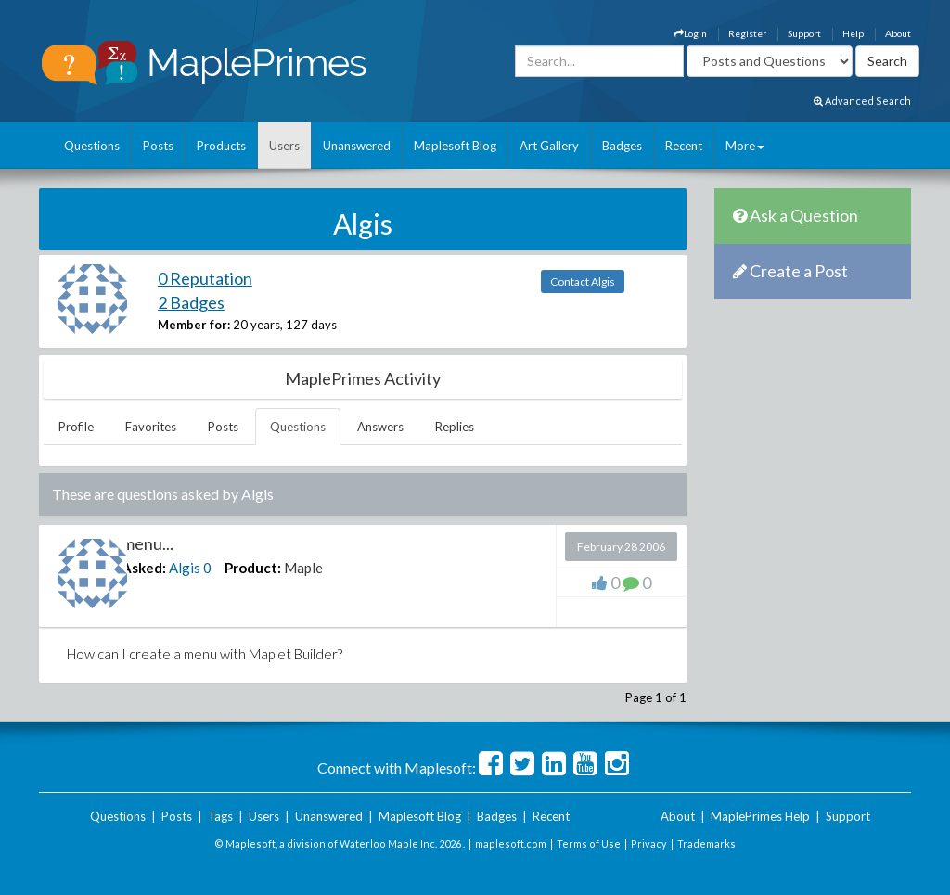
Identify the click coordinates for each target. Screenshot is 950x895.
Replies (454, 426)
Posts (158, 145)
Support (804, 33)
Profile (76, 426)
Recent (683, 145)
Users (284, 145)
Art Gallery (549, 145)
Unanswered (357, 145)
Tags (220, 816)
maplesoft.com (510, 843)
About (898, 33)
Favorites (150, 426)
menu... (147, 543)
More (744, 145)
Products (221, 145)
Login (690, 33)
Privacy (649, 843)
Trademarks (706, 843)
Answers (380, 426)
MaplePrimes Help (760, 816)
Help (853, 33)
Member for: (194, 324)
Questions (92, 145)
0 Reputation (205, 278)
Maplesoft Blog (455, 145)
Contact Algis (582, 281)
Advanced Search (862, 101)
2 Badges (191, 302)
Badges (622, 145)
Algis (184, 567)
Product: (253, 567)
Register (747, 33)
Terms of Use (589, 843)
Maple (303, 567)
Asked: (144, 567)
